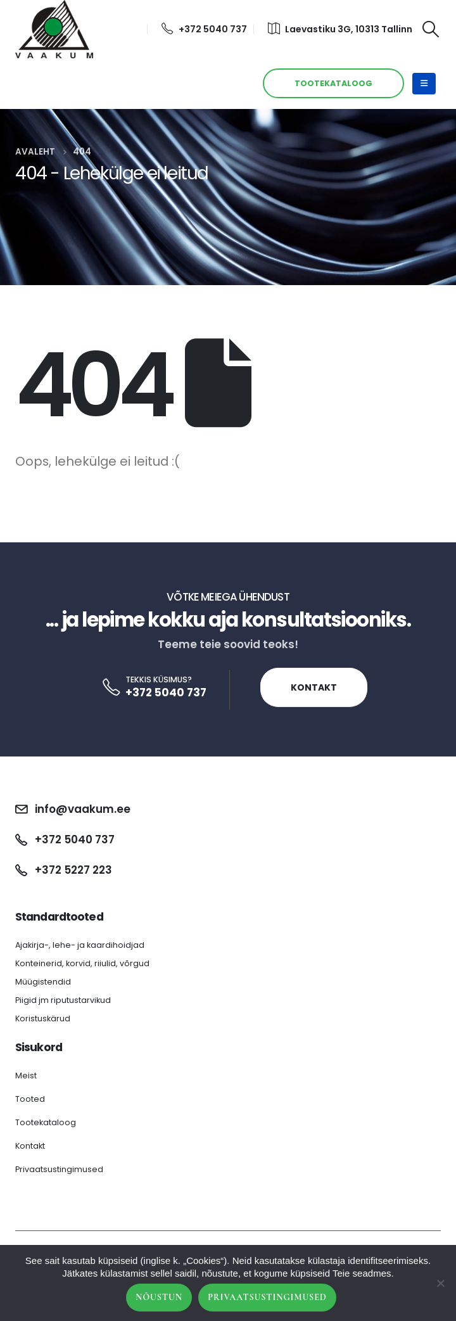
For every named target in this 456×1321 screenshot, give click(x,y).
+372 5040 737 (204, 29)
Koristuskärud (42, 1018)
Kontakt (314, 687)
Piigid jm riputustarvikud (63, 1000)
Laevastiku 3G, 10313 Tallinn (340, 29)
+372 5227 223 (73, 869)
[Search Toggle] (431, 29)
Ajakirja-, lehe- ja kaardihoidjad (79, 945)
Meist (26, 1075)
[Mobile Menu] (424, 83)
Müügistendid (43, 981)
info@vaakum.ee (82, 809)
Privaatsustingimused (59, 1169)
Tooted (30, 1099)
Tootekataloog (45, 1122)
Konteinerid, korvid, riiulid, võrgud (82, 963)
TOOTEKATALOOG (333, 83)
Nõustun (159, 1297)
